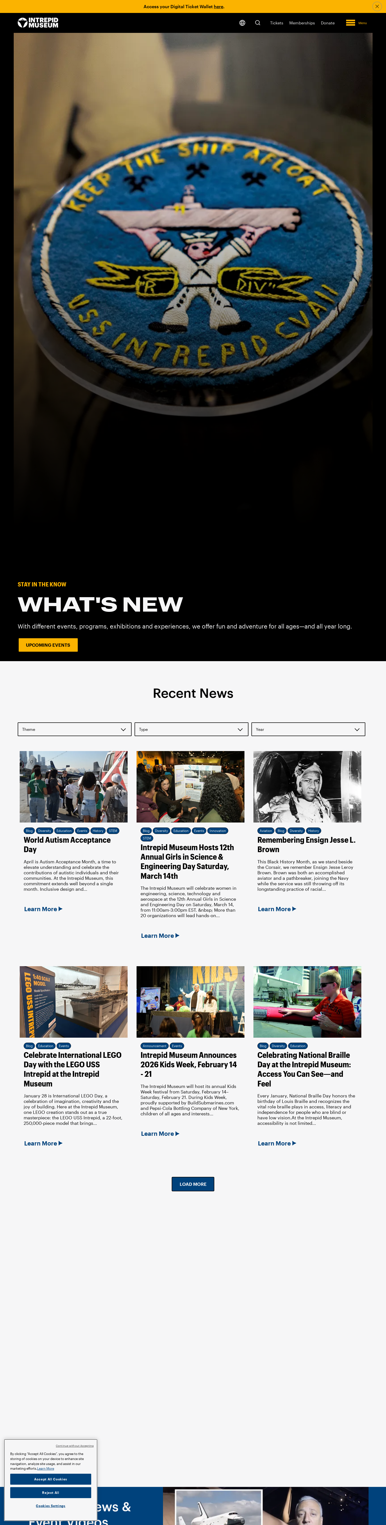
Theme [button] (28, 729)
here (218, 6)
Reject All (50, 1493)
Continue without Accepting (75, 1445)
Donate (328, 22)
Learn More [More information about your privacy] (45, 1468)
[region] (50, 1480)
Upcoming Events (48, 645)
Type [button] (143, 729)
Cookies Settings (51, 1506)
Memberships (302, 22)
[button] (257, 22)
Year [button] (260, 729)
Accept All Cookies (50, 1479)
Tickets (276, 22)
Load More (193, 1184)
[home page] (38, 23)
